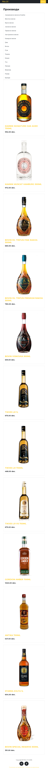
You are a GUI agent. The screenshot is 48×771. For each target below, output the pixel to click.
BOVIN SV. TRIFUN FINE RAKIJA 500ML (21, 241)
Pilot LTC (5, 1)
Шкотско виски (10, 19)
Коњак (7, 58)
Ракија (7, 74)
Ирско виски (9, 23)
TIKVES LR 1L (11, 412)
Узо (6, 62)
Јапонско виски (10, 27)
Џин (6, 42)
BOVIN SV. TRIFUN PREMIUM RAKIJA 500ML (24, 299)
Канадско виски (10, 38)
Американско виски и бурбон (15, 15)
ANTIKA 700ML (12, 635)
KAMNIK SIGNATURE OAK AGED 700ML (21, 127)
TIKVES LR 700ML (14, 468)
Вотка (7, 46)
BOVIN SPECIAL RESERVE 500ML (21, 747)
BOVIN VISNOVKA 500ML (18, 356)
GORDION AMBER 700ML (18, 579)
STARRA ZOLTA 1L (14, 691)
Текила (7, 54)
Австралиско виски (11, 34)
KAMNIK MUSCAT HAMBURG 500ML (23, 184)
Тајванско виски (10, 30)
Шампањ (8, 70)
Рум (6, 50)
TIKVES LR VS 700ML (15, 523)
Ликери (7, 66)
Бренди (7, 78)
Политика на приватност (17, 767)
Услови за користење (32, 767)
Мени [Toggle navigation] (43, 1)
